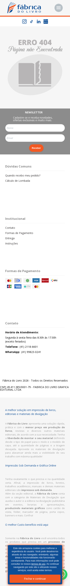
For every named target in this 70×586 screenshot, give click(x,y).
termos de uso (38, 564)
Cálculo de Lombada (17, 180)
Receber (36, 148)
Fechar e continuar (35, 578)
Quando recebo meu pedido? (22, 175)
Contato (10, 228)
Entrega (10, 238)
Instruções (11, 243)
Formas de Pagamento (19, 233)
